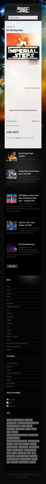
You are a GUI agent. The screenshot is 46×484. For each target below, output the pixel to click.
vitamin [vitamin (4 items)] (34, 459)
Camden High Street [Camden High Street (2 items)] (13, 426)
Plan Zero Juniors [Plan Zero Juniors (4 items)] (30, 450)
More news (12, 266)
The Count (10, 317)
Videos (9, 333)
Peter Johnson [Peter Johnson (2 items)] (34, 447)
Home (8, 287)
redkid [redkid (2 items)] (14, 453)
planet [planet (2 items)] (9, 450)
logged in (18, 138)
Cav (8, 310)
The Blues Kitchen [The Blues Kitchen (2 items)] (22, 456)
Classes (9, 366)
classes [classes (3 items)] (29, 426)
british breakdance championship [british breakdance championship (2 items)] (28, 423)
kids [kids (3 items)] (16, 444)
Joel (8, 327)
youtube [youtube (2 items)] (32, 462)
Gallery (9, 330)
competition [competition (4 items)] (10, 429)
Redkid (9, 320)
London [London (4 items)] (26, 444)
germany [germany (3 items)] (14, 432)
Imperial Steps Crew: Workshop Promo (23, 110)
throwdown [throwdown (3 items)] (33, 456)
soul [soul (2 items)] (34, 453)
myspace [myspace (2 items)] (33, 444)
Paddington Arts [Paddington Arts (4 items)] (12, 447)
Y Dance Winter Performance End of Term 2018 (29, 172)
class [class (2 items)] (23, 426)
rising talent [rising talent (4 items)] (21, 453)
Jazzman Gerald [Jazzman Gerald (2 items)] (34, 441)
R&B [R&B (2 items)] (8, 453)
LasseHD (10, 323)
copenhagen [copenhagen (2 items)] (20, 429)
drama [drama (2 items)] (34, 429)
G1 (7, 300)
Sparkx (9, 297)
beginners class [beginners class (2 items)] (18, 420)
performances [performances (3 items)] (23, 447)
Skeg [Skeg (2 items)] (28, 453)
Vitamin (9, 293)
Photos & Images (12, 336)
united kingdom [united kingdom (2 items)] (25, 459)
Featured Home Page (14, 373)
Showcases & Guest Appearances (18, 343)
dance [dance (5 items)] (28, 429)
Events (9, 370)
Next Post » (35, 121)
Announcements (12, 363)
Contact (9, 350)
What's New (10, 386)
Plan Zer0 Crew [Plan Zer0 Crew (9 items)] (18, 450)
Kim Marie (10, 303)
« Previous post (12, 121)
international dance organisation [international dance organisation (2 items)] (16, 441)
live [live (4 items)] (20, 444)
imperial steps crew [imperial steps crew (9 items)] (13, 438)
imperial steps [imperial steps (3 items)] (33, 435)
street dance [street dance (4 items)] (11, 456)
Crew (8, 290)
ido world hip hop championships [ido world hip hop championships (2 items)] (17, 435)
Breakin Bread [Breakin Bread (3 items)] (11, 423)
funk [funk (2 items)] (8, 432)
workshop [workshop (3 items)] (15, 462)
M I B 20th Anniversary (26, 244)
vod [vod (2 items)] (8, 462)
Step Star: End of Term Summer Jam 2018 (27, 223)
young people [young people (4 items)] (24, 462)
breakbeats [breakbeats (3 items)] (28, 420)
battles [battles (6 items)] (9, 420)
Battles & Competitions (14, 346)
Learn (8, 340)
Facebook (11, 399)
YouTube (11, 406)
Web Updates (11, 383)
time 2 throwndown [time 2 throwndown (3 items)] (13, 459)
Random (9, 376)
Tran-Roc (10, 313)
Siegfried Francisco (13, 307)
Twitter (10, 403)
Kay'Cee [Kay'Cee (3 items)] (9, 444)
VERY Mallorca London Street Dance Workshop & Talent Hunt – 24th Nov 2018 (29, 198)
